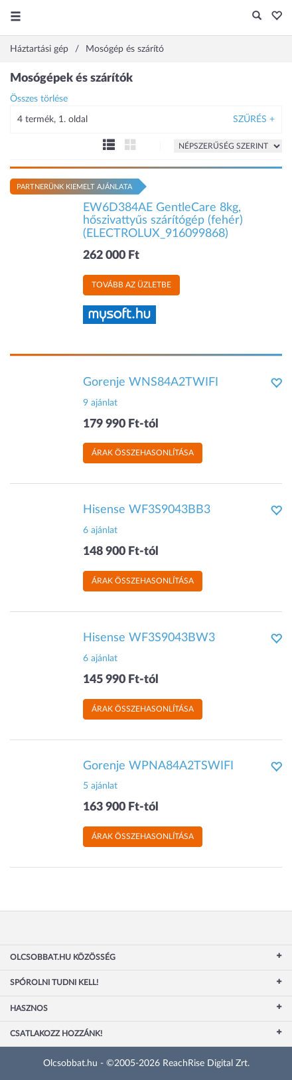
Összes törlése (39, 99)
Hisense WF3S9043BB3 (146, 510)
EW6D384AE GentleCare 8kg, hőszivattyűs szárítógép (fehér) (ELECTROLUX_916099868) (163, 221)
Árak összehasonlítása (143, 453)
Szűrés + (254, 119)
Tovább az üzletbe (131, 285)
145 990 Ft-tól (121, 680)
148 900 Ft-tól (121, 552)
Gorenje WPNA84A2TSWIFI (158, 766)
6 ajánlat (100, 530)
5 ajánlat (100, 786)
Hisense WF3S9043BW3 (149, 638)
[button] (273, 16)
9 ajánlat (100, 403)
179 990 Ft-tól (121, 424)
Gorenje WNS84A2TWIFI (150, 382)
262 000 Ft (111, 256)
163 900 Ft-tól (121, 807)
